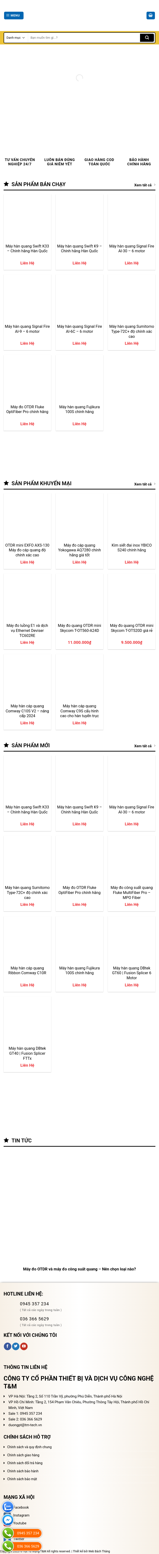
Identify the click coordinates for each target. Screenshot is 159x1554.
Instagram (17, 1515)
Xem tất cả (144, 185)
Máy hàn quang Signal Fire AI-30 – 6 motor (131, 248)
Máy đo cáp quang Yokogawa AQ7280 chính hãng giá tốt (79, 550)
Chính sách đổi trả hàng (25, 1463)
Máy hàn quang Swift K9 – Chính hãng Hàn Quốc (79, 248)
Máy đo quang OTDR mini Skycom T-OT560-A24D (79, 628)
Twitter (14, 1539)
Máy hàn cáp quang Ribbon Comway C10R (27, 970)
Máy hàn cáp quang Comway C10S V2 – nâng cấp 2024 (27, 711)
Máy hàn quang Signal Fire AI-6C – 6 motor (79, 329)
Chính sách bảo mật (22, 1479)
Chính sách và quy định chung (29, 1447)
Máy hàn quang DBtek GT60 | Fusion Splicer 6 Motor (131, 973)
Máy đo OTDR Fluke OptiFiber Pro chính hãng (27, 409)
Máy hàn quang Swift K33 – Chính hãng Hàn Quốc (27, 248)
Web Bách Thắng (99, 1551)
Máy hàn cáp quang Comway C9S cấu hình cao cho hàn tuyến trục (79, 711)
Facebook (16, 1507)
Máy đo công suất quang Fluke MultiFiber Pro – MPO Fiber (132, 892)
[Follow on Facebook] (7, 1346)
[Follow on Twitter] (15, 1346)
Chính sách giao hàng (23, 1455)
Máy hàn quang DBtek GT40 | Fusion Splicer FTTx (27, 1053)
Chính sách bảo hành (22, 1471)
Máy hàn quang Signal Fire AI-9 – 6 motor (27, 329)
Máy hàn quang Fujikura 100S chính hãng (79, 409)
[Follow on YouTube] (24, 1346)
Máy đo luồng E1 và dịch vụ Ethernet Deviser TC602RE (27, 630)
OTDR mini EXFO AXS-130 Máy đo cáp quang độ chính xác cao (27, 550)
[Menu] (14, 16)
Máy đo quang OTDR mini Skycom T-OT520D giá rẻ (131, 628)
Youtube (15, 1523)
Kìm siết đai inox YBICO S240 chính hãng (132, 548)
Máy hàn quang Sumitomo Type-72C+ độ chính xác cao (131, 331)
